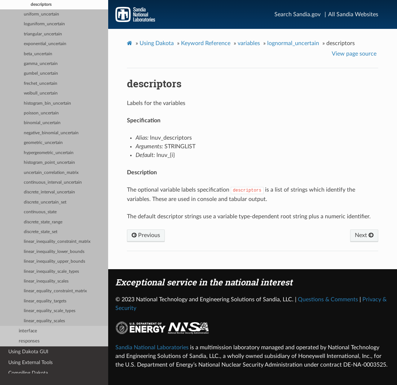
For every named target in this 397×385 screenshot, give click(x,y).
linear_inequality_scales (46, 281)
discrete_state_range (43, 222)
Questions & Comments (328, 299)
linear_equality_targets (45, 301)
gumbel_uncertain (41, 73)
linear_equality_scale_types (49, 311)
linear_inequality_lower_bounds (54, 252)
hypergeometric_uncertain (49, 153)
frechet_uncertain (40, 84)
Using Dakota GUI (28, 351)
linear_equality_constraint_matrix (55, 291)
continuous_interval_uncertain (53, 182)
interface (28, 331)
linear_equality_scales (44, 321)
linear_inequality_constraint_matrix (57, 242)
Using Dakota (157, 43)
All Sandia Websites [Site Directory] (353, 14)
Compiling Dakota (28, 373)
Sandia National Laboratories (152, 347)
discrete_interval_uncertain (49, 192)
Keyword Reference (205, 43)
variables (249, 43)
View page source (354, 54)
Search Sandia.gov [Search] (297, 14)
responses (29, 341)
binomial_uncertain (42, 123)
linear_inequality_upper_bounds (54, 261)
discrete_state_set (40, 232)
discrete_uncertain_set (45, 202)
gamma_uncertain (41, 64)
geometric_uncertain (43, 143)
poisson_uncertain (41, 113)
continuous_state (40, 212)
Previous (146, 235)
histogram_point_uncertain (49, 163)
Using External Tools (30, 362)
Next (364, 235)
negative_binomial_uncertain (51, 133)
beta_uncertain (38, 54)
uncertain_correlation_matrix (51, 173)
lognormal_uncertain (293, 43)
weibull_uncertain (41, 93)
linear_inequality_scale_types (51, 272)
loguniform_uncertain (44, 24)
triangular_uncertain (43, 34)
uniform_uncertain (41, 14)
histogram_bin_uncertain (47, 103)
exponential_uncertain (45, 44)
